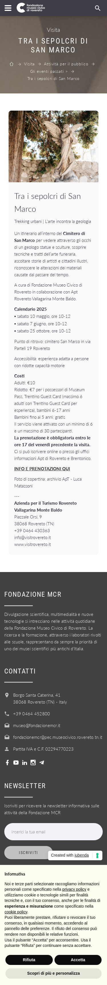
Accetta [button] (78, 959)
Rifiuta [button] (29, 959)
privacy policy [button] (74, 889)
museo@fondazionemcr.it (36, 725)
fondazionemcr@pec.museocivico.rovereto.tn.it (57, 737)
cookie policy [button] (16, 912)
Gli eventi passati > (49, 71)
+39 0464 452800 (31, 713)
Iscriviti (28, 852)
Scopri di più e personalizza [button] (53, 973)
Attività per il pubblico (66, 63)
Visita (29, 63)
